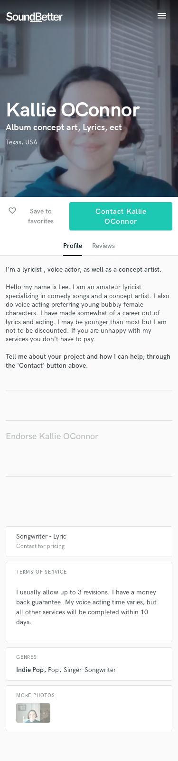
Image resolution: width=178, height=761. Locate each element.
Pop (53, 670)
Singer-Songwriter (90, 670)
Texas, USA (21, 142)
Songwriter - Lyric (41, 536)
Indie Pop (30, 670)
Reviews (103, 246)
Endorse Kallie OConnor (52, 436)
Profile (72, 246)
